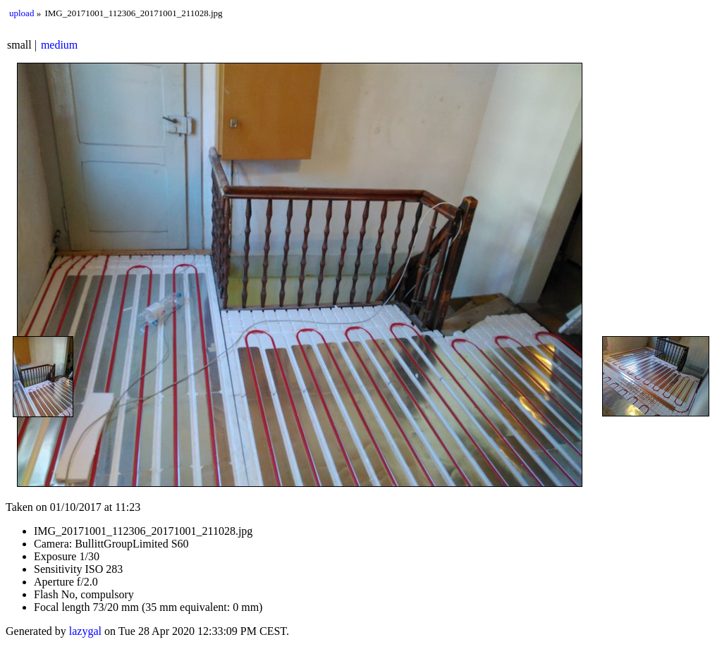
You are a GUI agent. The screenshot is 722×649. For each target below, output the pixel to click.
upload (21, 13)
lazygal (85, 631)
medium (59, 45)
